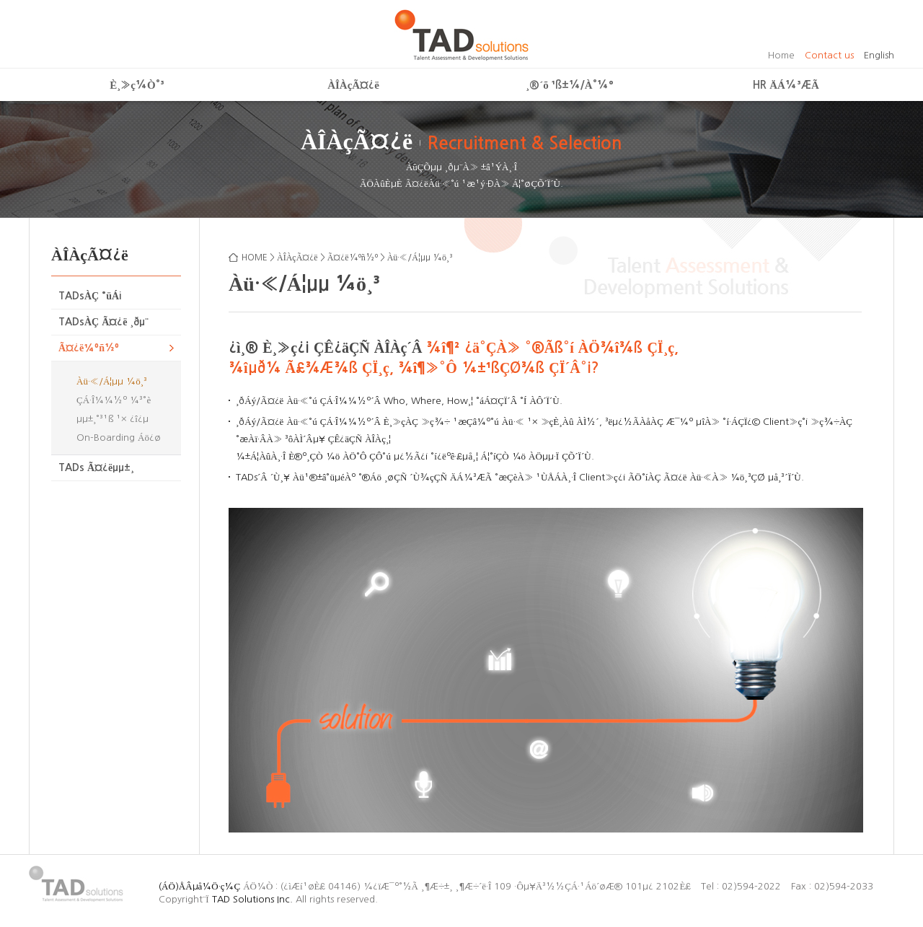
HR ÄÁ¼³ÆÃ (786, 84)
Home (781, 55)
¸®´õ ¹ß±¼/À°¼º (569, 84)
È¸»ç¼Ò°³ (137, 84)
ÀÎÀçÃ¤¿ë (353, 84)
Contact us (829, 55)
